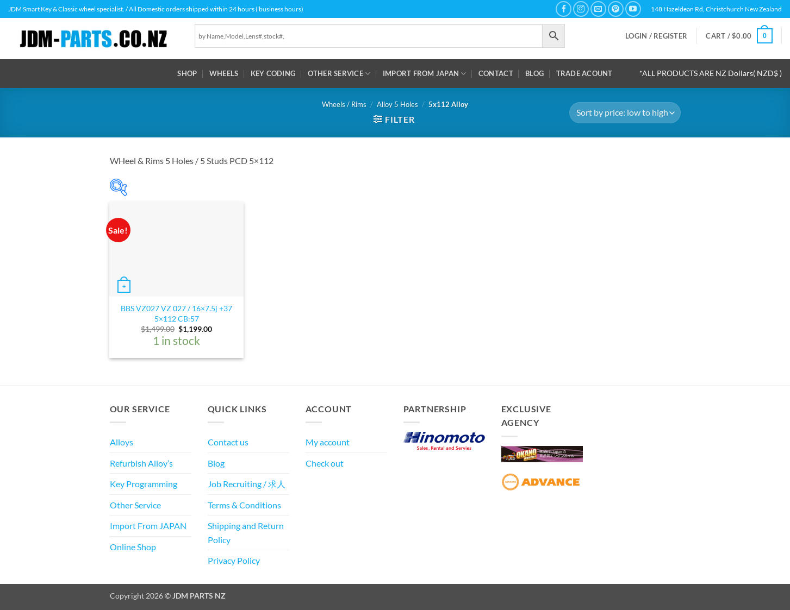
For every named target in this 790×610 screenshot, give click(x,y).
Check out (325, 463)
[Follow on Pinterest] (616, 9)
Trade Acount (584, 73)
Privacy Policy (234, 560)
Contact (495, 73)
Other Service (339, 73)
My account (328, 442)
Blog (534, 73)
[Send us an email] (598, 9)
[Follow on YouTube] (633, 9)
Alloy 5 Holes (397, 104)
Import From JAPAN (424, 73)
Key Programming (143, 484)
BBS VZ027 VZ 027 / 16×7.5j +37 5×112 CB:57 (176, 313)
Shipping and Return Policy (246, 532)
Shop (187, 73)
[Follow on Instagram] (581, 9)
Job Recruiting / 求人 (246, 484)
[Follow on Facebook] (563, 9)
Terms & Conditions (244, 505)
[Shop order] (624, 112)
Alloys (121, 442)
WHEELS (224, 73)
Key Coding (273, 73)
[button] (656, 36)
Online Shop (133, 547)
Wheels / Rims (344, 104)
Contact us (228, 442)
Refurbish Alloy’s (141, 463)
